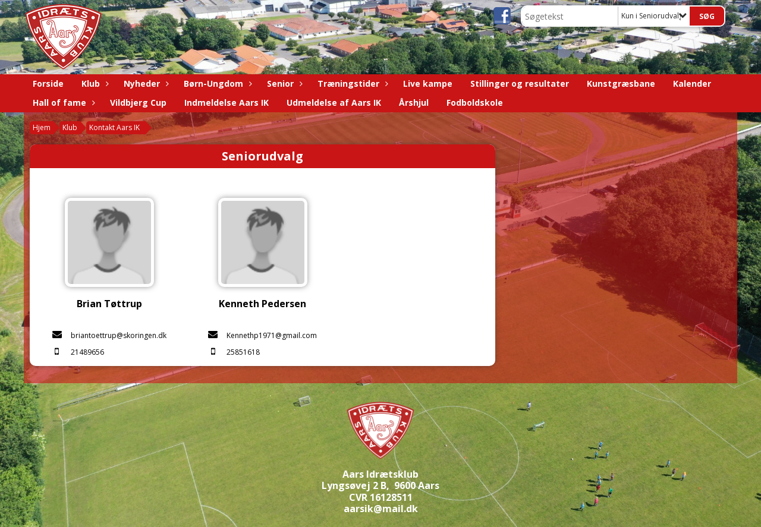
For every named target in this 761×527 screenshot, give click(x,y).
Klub (93, 83)
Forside (48, 83)
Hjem (42, 127)
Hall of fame (62, 102)
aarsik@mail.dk (381, 508)
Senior (283, 83)
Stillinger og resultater (519, 83)
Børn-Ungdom (216, 83)
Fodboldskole (474, 102)
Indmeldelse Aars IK (226, 102)
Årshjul (414, 102)
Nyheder (145, 83)
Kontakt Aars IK (114, 127)
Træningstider (351, 83)
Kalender (692, 83)
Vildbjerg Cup (138, 102)
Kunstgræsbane (621, 83)
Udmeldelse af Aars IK (334, 102)
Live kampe (427, 83)
